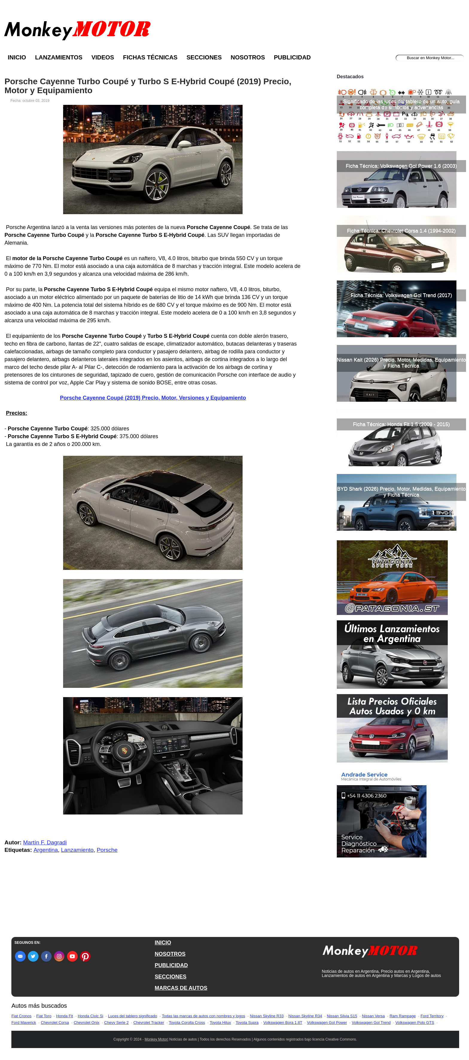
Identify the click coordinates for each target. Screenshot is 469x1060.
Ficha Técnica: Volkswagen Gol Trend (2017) (401, 295)
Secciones (204, 57)
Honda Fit (64, 1016)
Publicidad (292, 57)
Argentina (46, 850)
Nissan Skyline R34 (305, 1016)
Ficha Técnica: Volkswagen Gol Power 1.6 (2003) (401, 166)
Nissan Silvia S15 (342, 1016)
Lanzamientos (59, 57)
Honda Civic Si (90, 1016)
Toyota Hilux (220, 1022)
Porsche (107, 850)
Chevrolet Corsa (55, 1022)
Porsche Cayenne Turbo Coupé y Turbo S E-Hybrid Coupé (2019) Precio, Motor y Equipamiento (147, 86)
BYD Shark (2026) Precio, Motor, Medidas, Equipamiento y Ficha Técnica (401, 492)
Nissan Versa (373, 1016)
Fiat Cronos (21, 1016)
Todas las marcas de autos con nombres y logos (203, 1016)
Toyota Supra (247, 1022)
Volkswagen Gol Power (327, 1022)
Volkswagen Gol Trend (371, 1022)
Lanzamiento (77, 850)
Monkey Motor (156, 1039)
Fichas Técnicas (150, 57)
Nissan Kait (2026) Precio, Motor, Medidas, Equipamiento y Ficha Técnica (401, 363)
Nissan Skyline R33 (267, 1016)
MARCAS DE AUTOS (181, 988)
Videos (103, 57)
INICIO (163, 943)
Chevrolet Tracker (148, 1022)
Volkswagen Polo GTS (414, 1022)
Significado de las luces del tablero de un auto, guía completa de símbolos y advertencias (401, 104)
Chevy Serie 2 (116, 1022)
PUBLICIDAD (171, 965)
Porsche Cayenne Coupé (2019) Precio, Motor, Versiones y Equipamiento (153, 398)
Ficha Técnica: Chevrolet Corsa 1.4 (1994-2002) (401, 231)
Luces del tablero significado (132, 1016)
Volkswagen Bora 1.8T (283, 1022)
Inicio (17, 57)
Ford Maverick (23, 1022)
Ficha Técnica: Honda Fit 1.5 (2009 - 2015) (401, 424)
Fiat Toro (43, 1016)
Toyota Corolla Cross (187, 1022)
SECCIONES (170, 977)
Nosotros (248, 57)
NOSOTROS (170, 954)
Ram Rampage (402, 1016)
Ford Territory (432, 1016)
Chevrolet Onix (86, 1022)
